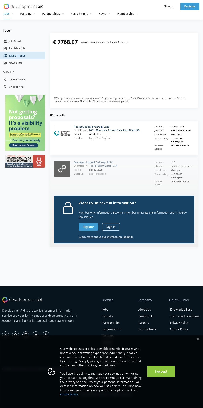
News (102, 14)
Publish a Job (14, 48)
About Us (144, 310)
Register (189, 6)
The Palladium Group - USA (103, 165)
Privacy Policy (179, 323)
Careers (143, 323)
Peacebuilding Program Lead (91, 126)
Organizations (112, 329)
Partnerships (51, 14)
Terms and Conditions (185, 316)
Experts (107, 316)
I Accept (161, 371)
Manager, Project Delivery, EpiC (93, 162)
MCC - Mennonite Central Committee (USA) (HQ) (114, 130)
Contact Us (145, 316)
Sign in (168, 6)
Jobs (7, 14)
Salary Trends (14, 55)
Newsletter (12, 63)
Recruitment (79, 14)
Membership (125, 14)
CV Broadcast (14, 79)
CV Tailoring (13, 87)
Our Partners (147, 329)
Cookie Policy (179, 329)
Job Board (12, 41)
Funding (26, 14)
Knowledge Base (181, 310)
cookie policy (69, 394)
